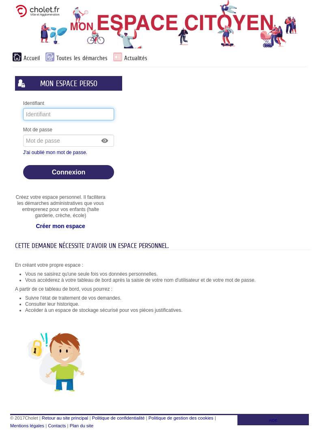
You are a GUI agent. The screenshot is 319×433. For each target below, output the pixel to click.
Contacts (57, 425)
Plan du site (81, 425)
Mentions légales (27, 425)
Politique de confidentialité (118, 418)
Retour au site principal (65, 418)
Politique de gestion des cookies (181, 418)
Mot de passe (37, 130)
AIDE (273, 420)
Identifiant (33, 103)
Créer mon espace (60, 226)
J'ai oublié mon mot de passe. (56, 152)
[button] (105, 140)
